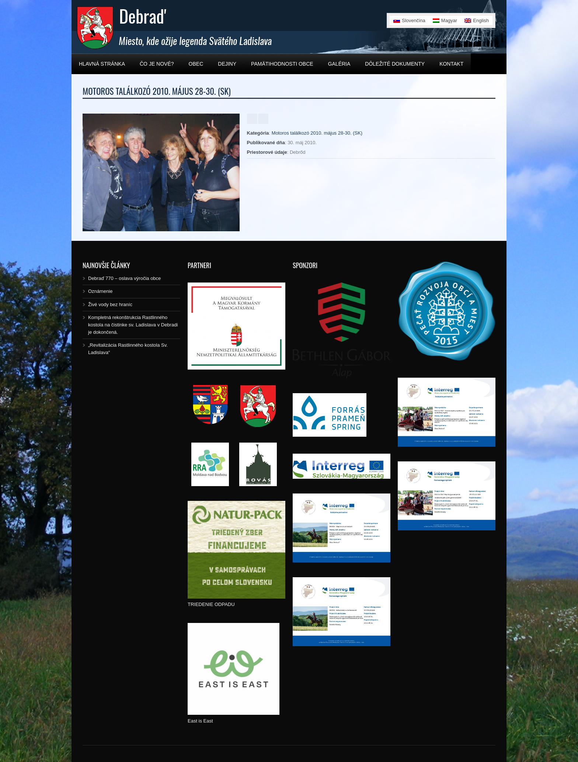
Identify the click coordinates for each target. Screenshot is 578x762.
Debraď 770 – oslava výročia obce (124, 278)
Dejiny (227, 64)
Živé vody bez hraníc (110, 304)
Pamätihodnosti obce (282, 64)
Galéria (339, 64)
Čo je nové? (157, 64)
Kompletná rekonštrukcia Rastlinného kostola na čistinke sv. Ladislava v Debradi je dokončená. (133, 325)
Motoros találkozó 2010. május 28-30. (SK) (317, 133)
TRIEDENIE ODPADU (211, 604)
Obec (196, 64)
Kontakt (451, 64)
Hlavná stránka (102, 64)
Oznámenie (100, 291)
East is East (200, 721)
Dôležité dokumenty (395, 64)
